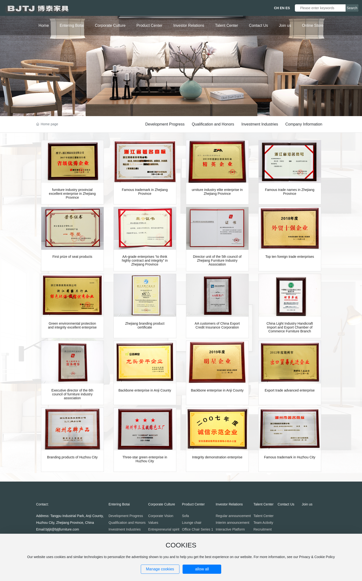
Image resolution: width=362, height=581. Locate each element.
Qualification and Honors (213, 124)
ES (287, 8)
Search (352, 8)
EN (282, 8)
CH (276, 8)
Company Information (303, 124)
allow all (202, 569)
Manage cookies (160, 569)
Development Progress (165, 124)
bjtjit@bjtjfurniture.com (62, 529)
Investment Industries (259, 124)
